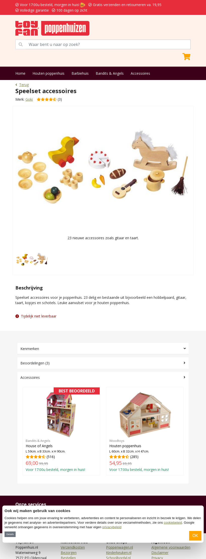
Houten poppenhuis (48, 73)
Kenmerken (29, 348)
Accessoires (140, 73)
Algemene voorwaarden (170, 547)
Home (20, 73)
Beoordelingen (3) (35, 363)
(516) (61, 431)
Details (10, 534)
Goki (29, 99)
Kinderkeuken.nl (118, 552)
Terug (22, 84)
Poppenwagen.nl (119, 547)
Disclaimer (159, 552)
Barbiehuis (80, 73)
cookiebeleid (173, 522)
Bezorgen (69, 552)
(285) (144, 431)
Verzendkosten (73, 547)
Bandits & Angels (110, 73)
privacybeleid (111, 527)
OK (195, 536)
